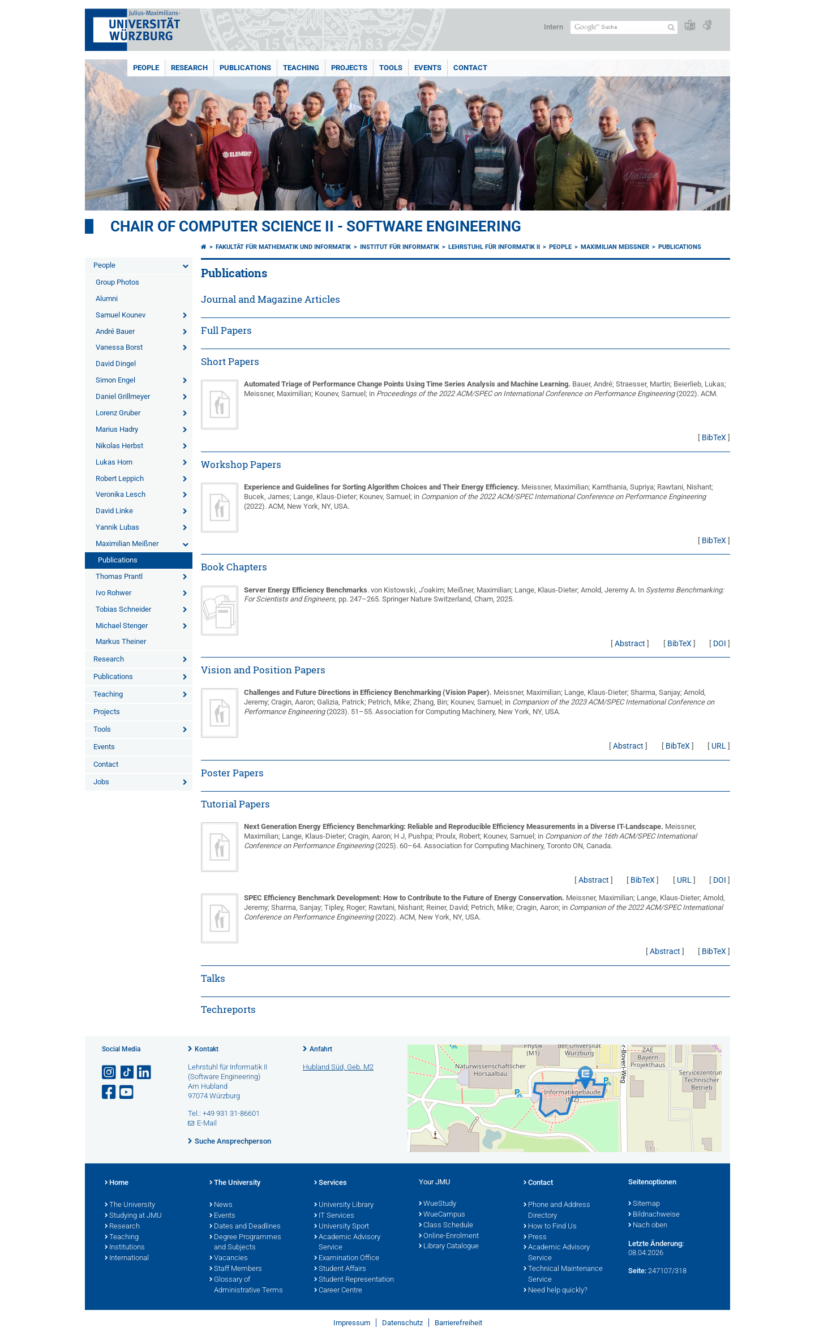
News (221, 1205)
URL (718, 745)
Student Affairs (340, 1269)
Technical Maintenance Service (563, 1274)
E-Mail (207, 1123)
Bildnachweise (654, 1215)
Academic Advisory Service (347, 1242)
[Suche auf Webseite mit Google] (623, 27)
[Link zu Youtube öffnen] (127, 1092)
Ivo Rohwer (113, 592)
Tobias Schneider (123, 609)
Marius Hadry (117, 429)
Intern (553, 27)
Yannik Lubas (117, 527)
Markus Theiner (121, 641)
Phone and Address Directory (557, 1210)
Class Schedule (446, 1226)
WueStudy (437, 1204)
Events (427, 67)
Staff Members (235, 1269)
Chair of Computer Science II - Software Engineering (315, 226)
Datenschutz (402, 1322)
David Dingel (116, 363)
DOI (719, 643)
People (146, 67)
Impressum (351, 1322)
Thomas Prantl (119, 576)
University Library (344, 1205)
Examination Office (346, 1258)
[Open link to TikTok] (127, 1072)
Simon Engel (115, 380)
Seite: (637, 1270)
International (127, 1258)
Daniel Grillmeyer (123, 396)
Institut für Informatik (399, 247)
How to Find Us (550, 1227)
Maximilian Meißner (127, 543)
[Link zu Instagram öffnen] (110, 1072)
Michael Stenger (122, 625)
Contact (470, 67)
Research (189, 67)
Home (116, 1183)
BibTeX (714, 437)
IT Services (334, 1216)
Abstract (630, 643)
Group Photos (117, 282)
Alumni (107, 298)
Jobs (101, 781)
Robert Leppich (120, 478)
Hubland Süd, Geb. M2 (338, 1067)
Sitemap (644, 1204)
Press (535, 1237)
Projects (349, 67)
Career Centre (338, 1291)
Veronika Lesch (120, 494)
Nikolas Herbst (119, 445)
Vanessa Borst (119, 347)
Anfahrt (321, 1049)
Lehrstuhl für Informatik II (494, 247)
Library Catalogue (449, 1247)
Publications (245, 67)
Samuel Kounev (120, 315)
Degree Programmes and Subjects (245, 1242)
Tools (390, 67)
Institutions (125, 1248)
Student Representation (354, 1280)
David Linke (114, 510)
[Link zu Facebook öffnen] (110, 1092)
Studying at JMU (133, 1216)
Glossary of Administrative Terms (246, 1285)
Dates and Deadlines (245, 1227)
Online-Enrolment (449, 1236)
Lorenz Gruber (118, 413)
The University (130, 1205)
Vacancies (228, 1258)
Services (330, 1183)
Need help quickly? (555, 1291)
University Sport (341, 1227)
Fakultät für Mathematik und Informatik (283, 247)
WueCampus (442, 1215)
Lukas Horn (114, 462)
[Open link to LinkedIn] (145, 1072)
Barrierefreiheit (458, 1322)
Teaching (301, 67)
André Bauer (115, 331)
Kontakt (206, 1049)
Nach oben (647, 1226)
